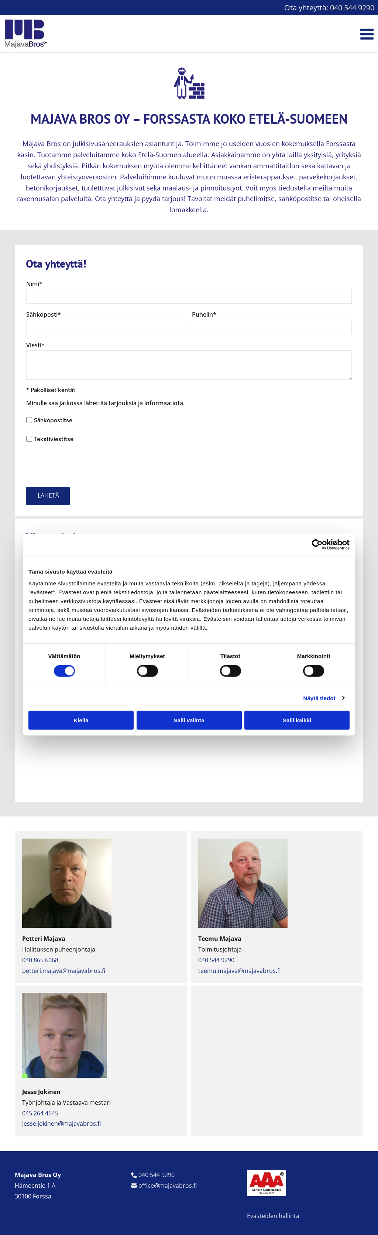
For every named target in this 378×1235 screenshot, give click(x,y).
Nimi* (34, 284)
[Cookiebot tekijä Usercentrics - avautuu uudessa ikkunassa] (317, 544)
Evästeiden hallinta (273, 1216)
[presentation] (82, 464)
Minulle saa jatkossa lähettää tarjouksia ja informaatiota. (105, 403)
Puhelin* (204, 314)
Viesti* (35, 345)
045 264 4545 (40, 1113)
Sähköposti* (43, 314)
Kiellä (80, 720)
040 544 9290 (352, 8)
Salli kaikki (297, 720)
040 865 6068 (40, 960)
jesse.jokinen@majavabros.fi (61, 1123)
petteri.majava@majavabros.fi (63, 971)
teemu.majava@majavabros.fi (239, 971)
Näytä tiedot (319, 698)
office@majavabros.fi (167, 1185)
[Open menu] (367, 34)
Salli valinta (189, 720)
